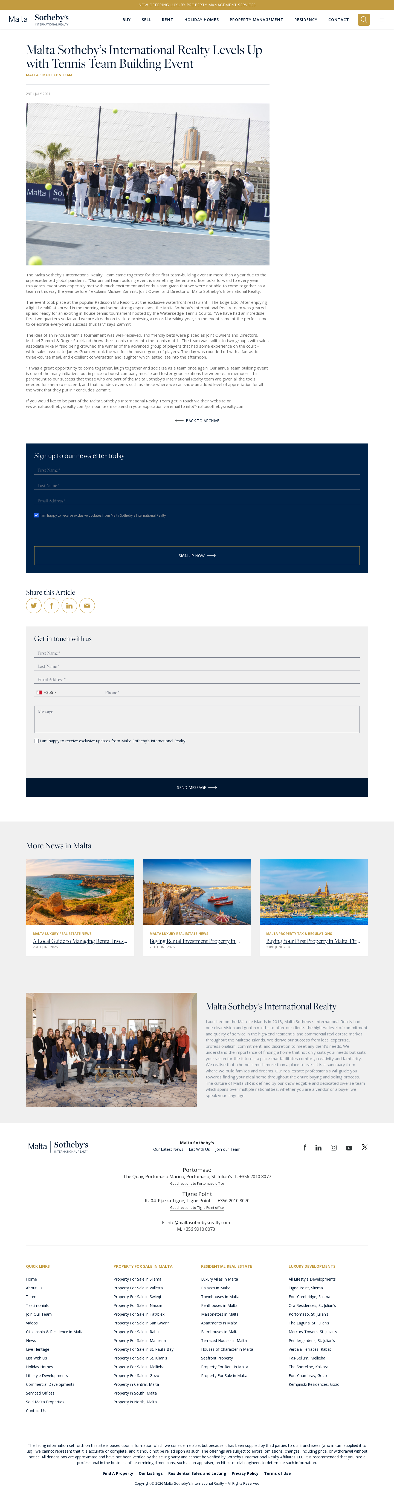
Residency (305, 19)
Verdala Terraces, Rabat (310, 1349)
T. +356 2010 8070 (231, 1200)
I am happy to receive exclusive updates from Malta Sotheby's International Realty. (103, 514)
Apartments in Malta (219, 1322)
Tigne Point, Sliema (306, 1287)
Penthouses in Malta (219, 1305)
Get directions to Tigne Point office (197, 1207)
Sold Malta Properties (45, 1401)
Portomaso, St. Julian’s (308, 1313)
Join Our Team (39, 1313)
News (31, 1340)
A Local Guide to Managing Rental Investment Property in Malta (80, 940)
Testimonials (37, 1305)
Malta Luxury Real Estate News (62, 933)
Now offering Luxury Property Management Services (197, 4)
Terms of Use (277, 1473)
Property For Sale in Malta (224, 1375)
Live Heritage (37, 1349)
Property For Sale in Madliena (140, 1340)
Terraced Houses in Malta (224, 1340)
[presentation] (66, 532)
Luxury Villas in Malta (219, 1278)
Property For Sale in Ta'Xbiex (139, 1313)
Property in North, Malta (135, 1401)
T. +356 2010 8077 (252, 1176)
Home (31, 1278)
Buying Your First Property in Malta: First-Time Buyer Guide (313, 940)
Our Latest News (168, 1149)
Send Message (197, 787)
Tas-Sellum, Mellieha (307, 1357)
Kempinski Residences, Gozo (314, 1384)
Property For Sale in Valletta (138, 1287)
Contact (338, 19)
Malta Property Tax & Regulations (299, 933)
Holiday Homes (39, 1366)
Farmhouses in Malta (220, 1331)
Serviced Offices (40, 1392)
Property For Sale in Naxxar (138, 1305)
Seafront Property (217, 1357)
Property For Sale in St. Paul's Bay (143, 1349)
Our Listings (151, 1473)
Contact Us (36, 1410)
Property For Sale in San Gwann (142, 1322)
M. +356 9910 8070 (196, 1229)
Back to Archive (197, 419)
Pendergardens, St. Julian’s (312, 1340)
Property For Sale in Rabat (137, 1331)
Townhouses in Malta (220, 1296)
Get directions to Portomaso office (197, 1183)
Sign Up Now (197, 555)
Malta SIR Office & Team (49, 74)
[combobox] (46, 692)
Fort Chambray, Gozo (308, 1375)
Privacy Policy (245, 1473)
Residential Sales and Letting (197, 1473)
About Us (34, 1287)
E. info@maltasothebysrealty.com (196, 1222)
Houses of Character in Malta (227, 1349)
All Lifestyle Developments (312, 1278)
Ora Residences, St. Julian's (312, 1305)
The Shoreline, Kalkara (308, 1366)
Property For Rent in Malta (224, 1366)
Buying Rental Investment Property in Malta (197, 940)
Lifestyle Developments (47, 1375)
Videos (32, 1322)
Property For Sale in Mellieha (139, 1366)
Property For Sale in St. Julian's (140, 1357)
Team (31, 1296)
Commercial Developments (50, 1384)
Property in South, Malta (135, 1392)
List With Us (199, 1149)
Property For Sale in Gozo (136, 1375)
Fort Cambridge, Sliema (309, 1296)
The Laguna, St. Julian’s (309, 1322)
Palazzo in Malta (215, 1287)
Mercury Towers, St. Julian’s (313, 1331)
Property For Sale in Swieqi (137, 1296)
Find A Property (118, 1473)
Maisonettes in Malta (220, 1313)
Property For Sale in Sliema (137, 1278)
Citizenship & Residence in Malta (54, 1331)
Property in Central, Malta (136, 1384)
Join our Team (228, 1149)
